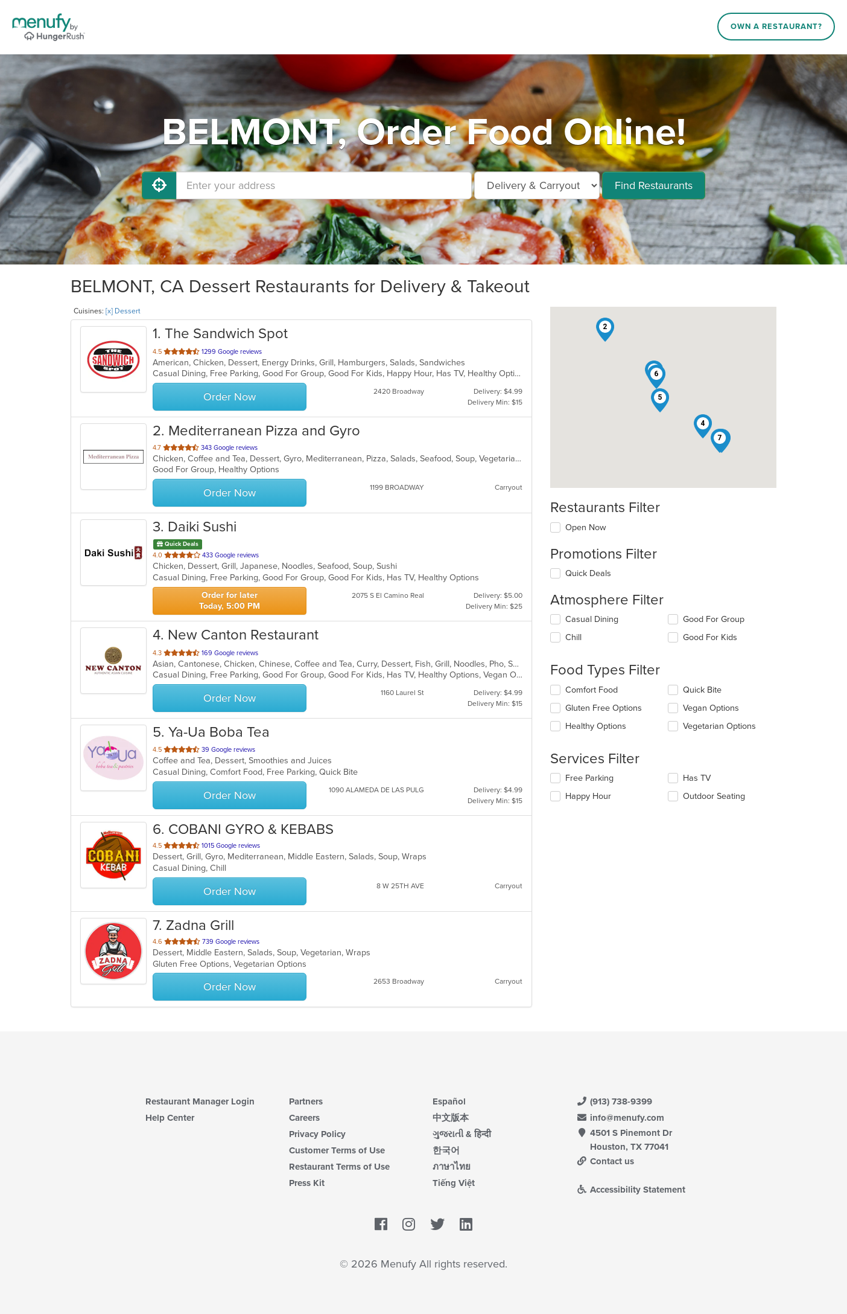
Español (449, 1101)
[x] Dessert (123, 311)
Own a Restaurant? (776, 26)
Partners (306, 1101)
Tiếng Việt (454, 1183)
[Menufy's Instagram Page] (408, 1224)
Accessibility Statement (630, 1189)
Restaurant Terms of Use (339, 1166)
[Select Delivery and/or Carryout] (537, 185)
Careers (304, 1117)
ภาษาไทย (452, 1166)
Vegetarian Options (719, 726)
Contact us (605, 1161)
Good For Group (713, 619)
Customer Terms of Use (337, 1150)
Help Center (169, 1117)
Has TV (697, 778)
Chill (573, 637)
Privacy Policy (317, 1134)
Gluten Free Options (603, 708)
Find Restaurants (654, 185)
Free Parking (589, 778)
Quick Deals (588, 573)
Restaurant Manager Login (200, 1101)
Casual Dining (591, 619)
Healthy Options (595, 726)
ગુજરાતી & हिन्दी (462, 1134)
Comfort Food (591, 690)
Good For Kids (710, 637)
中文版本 (451, 1117)
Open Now (585, 527)
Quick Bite (702, 690)
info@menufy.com (620, 1117)
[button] (605, 330)
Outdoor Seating (714, 796)
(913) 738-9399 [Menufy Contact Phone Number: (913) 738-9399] (614, 1101)
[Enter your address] (324, 185)
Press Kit (307, 1183)
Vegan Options (711, 708)
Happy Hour (588, 796)
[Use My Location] (159, 185)
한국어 (446, 1150)
